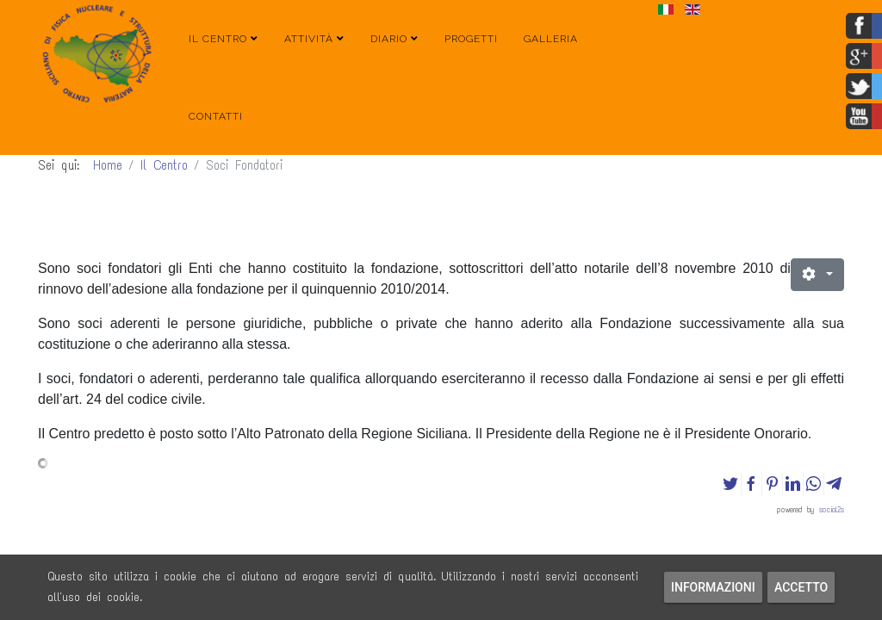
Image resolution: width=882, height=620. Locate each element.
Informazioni (713, 587)
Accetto (801, 587)
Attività (308, 39)
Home (107, 165)
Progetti (471, 39)
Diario (388, 39)
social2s (831, 509)
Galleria (551, 39)
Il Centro (218, 39)
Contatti (216, 116)
